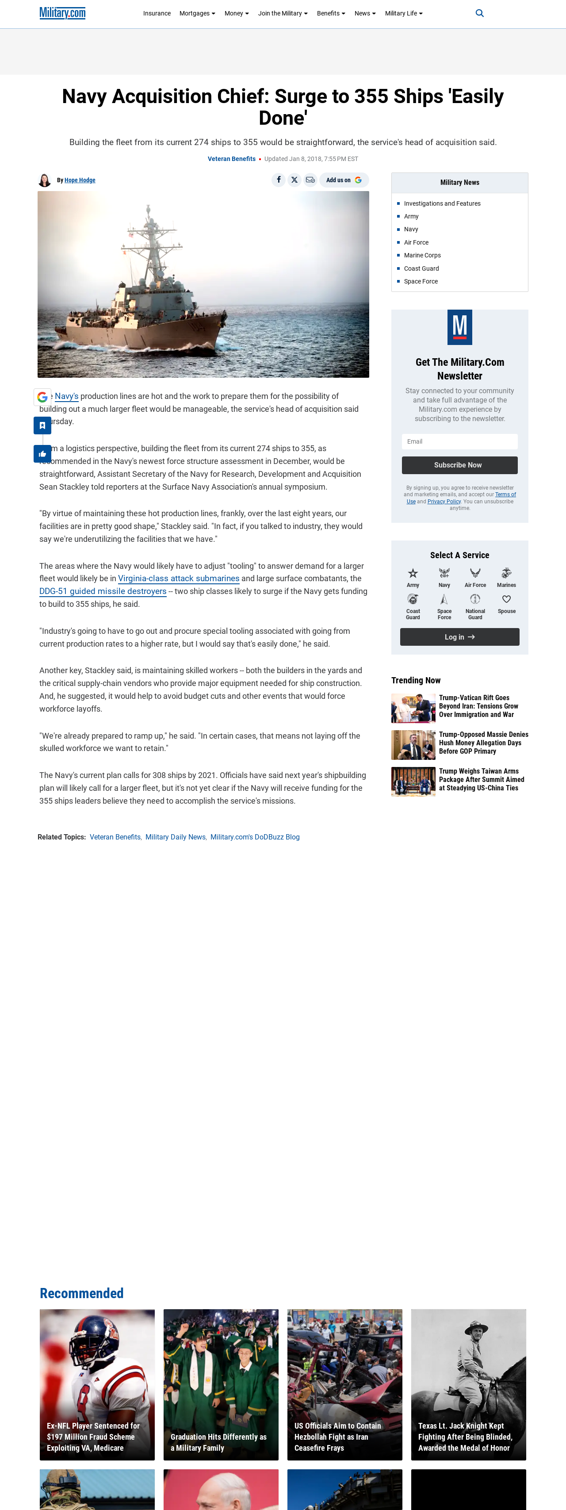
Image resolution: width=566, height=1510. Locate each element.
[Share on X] (294, 180)
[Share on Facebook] (279, 180)
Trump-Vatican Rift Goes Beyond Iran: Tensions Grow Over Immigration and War (478, 706)
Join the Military (283, 13)
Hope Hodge (80, 180)
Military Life (404, 13)
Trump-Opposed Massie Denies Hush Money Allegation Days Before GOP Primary (483, 742)
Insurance (157, 13)
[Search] (475, 13)
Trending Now (416, 680)
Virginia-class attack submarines (173, 564)
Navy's (64, 394)
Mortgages (198, 13)
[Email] (310, 180)
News (365, 13)
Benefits (331, 13)
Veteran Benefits (232, 159)
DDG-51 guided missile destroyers (97, 577)
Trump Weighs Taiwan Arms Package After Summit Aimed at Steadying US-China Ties (481, 779)
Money (237, 13)
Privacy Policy (444, 501)
